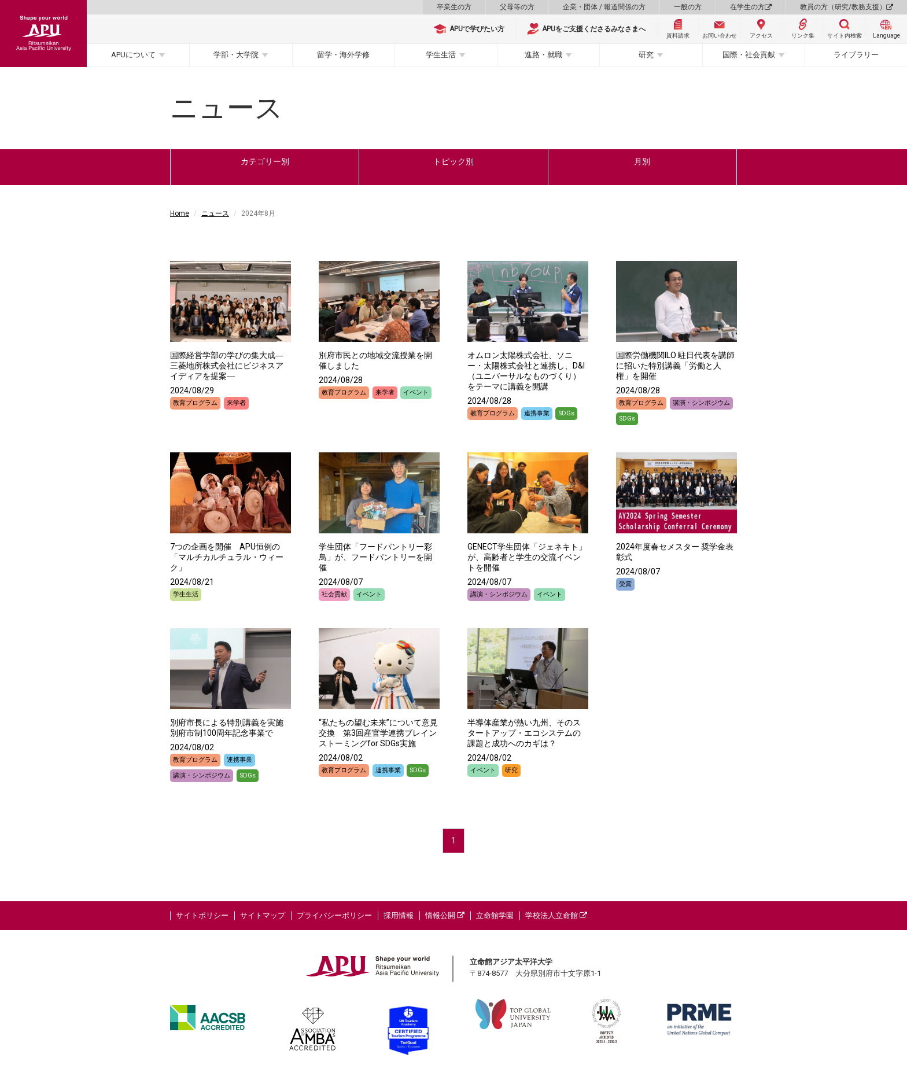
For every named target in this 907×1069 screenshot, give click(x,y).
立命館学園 (495, 915)
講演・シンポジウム (701, 403)
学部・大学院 (236, 54)
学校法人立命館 (556, 915)
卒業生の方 (454, 7)
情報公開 (444, 915)
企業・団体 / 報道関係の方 (604, 7)
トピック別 (453, 161)
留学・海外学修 (343, 54)
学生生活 (441, 54)
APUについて (133, 54)
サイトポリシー (202, 915)
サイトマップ (262, 915)
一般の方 (688, 7)
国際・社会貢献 (748, 54)
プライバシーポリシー (334, 915)
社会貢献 (334, 594)
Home (179, 213)
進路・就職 (543, 54)
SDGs (566, 413)
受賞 (625, 584)
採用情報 (399, 915)
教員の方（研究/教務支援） (846, 7)
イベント (416, 392)
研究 (646, 54)
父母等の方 (517, 7)
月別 (642, 161)
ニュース (215, 213)
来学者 (236, 403)
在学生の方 (751, 7)
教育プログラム (195, 403)
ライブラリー (856, 54)
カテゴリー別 (265, 161)
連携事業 (537, 413)
